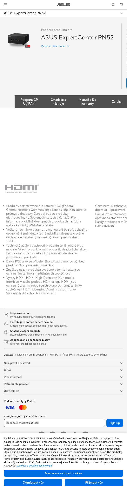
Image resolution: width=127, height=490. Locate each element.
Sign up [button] (115, 423)
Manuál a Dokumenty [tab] (87, 102)
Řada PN (68, 354)
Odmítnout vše (33, 483)
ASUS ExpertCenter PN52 (25, 13)
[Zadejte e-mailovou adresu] (54, 423)
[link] (63, 4)
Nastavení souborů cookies (63, 473)
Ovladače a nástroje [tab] (58, 102)
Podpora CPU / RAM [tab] (29, 102)
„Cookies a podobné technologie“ (35, 465)
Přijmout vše (94, 483)
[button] (5, 4)
